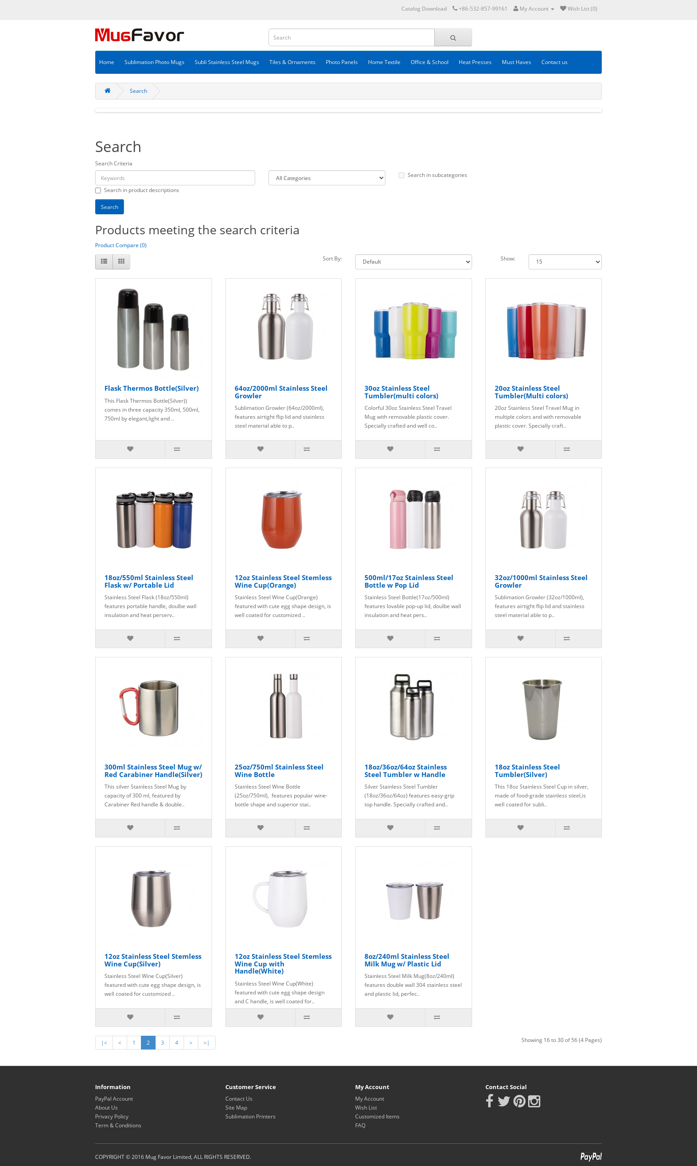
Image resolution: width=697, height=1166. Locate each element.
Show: (508, 258)
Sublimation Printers (250, 1116)
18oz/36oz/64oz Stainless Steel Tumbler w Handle (406, 770)
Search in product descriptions (137, 190)
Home (106, 62)
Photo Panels (342, 62)
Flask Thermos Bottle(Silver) (151, 388)
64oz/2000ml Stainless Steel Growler (281, 392)
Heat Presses (475, 62)
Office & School (430, 62)
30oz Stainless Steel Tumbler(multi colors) (401, 392)
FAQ (360, 1125)
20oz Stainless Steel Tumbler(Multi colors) (531, 392)
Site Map (236, 1107)
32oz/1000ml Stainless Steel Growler (541, 581)
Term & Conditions (118, 1125)
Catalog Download (424, 8)
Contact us (554, 62)
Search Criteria (113, 163)
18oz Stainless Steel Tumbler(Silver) (527, 770)
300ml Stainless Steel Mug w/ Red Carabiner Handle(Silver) (153, 770)
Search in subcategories (433, 175)
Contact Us (238, 1098)
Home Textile (384, 62)
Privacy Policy (111, 1116)
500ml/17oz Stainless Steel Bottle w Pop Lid (409, 581)
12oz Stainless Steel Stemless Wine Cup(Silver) (152, 960)
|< (104, 1042)
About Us (106, 1107)
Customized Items (377, 1116)
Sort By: (332, 258)
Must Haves (516, 62)
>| (207, 1042)
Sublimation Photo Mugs (154, 62)
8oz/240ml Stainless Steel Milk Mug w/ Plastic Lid (407, 960)
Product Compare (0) (121, 245)
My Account (369, 1098)
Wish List (366, 1107)
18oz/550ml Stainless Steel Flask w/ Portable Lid (148, 581)
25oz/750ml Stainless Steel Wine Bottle (279, 770)
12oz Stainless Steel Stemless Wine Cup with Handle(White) (283, 963)
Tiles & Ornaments (292, 62)
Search (138, 91)
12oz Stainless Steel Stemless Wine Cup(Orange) (283, 581)
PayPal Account (114, 1098)
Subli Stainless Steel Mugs (227, 62)
